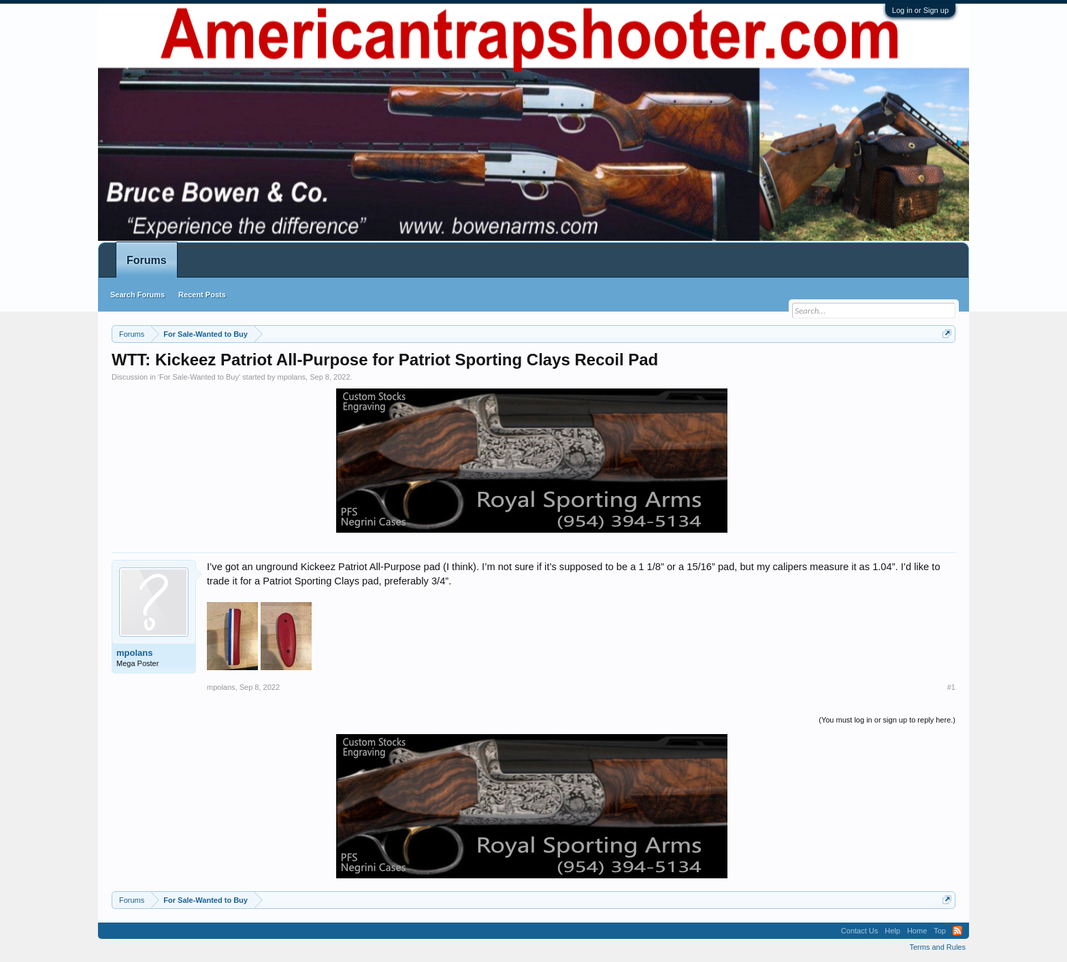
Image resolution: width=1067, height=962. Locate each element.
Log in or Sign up (920, 10)
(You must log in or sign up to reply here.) (887, 720)
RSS (957, 930)
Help (892, 931)
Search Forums (137, 295)
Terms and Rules (937, 947)
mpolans (291, 377)
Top (940, 931)
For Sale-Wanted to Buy (199, 377)
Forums (147, 260)
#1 (951, 687)
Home (917, 931)
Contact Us (859, 931)
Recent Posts (202, 295)
